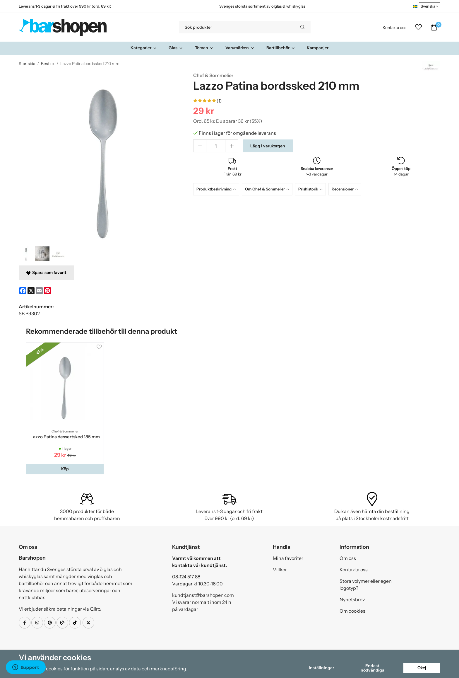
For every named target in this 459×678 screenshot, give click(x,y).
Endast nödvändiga (372, 667)
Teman (204, 47)
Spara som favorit (46, 272)
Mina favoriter (288, 558)
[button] (65, 469)
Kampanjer (317, 47)
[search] (302, 27)
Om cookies (352, 611)
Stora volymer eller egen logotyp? (366, 584)
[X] (31, 290)
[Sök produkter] (236, 27)
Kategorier (144, 47)
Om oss (348, 558)
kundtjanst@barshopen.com (203, 595)
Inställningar (321, 667)
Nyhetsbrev (352, 599)
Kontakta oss (394, 27)
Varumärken (239, 47)
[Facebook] (23, 290)
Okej (421, 667)
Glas (176, 47)
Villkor (280, 570)
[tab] (217, 189)
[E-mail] (39, 290)
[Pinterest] (47, 290)
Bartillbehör (280, 47)
